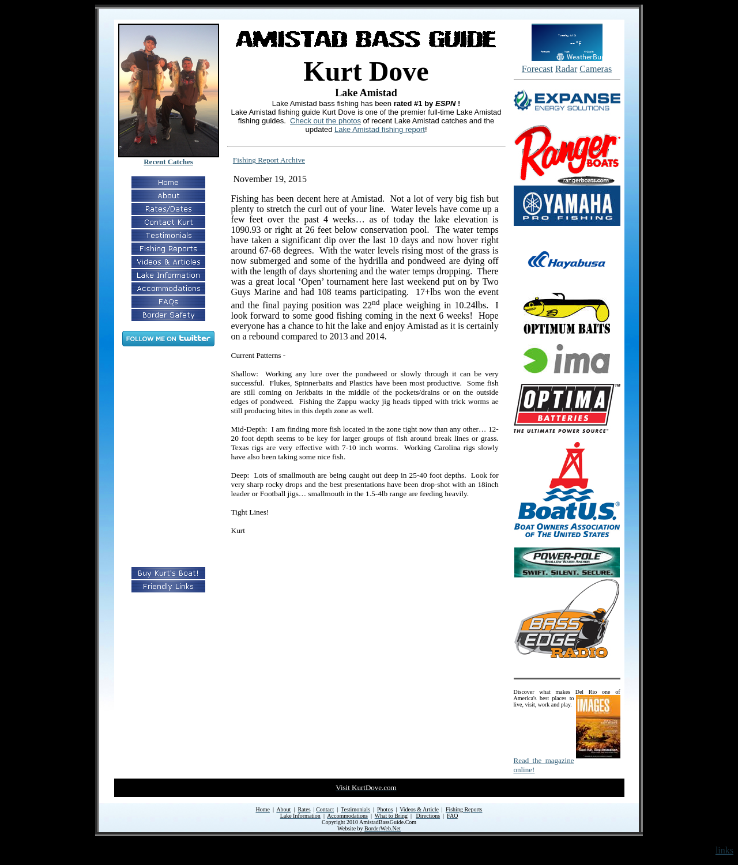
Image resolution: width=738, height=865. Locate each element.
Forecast (537, 69)
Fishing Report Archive (269, 160)
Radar (566, 69)
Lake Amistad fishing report (379, 129)
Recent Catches (168, 161)
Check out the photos (325, 120)
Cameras (595, 69)
